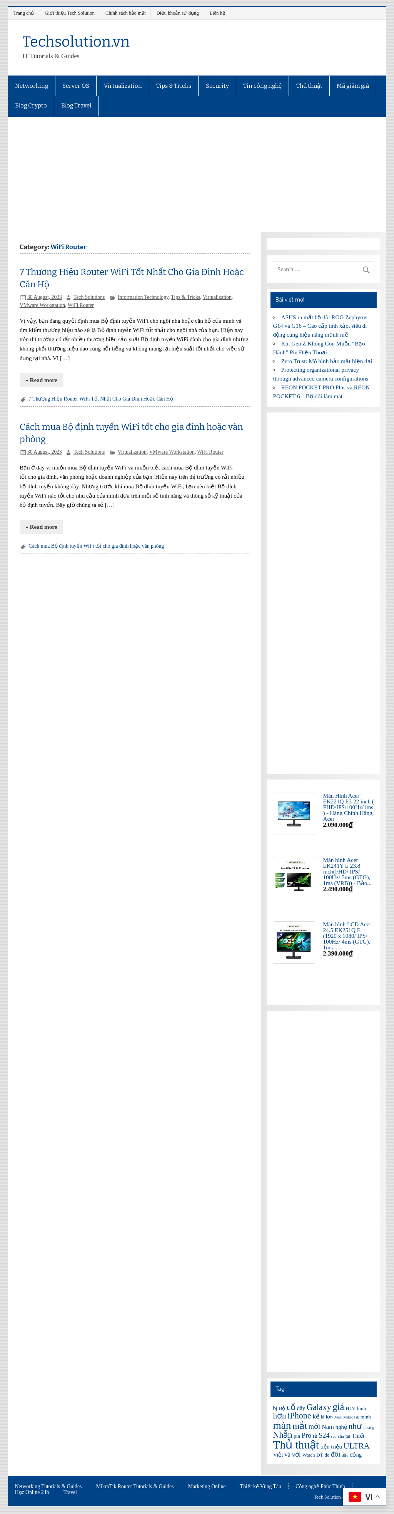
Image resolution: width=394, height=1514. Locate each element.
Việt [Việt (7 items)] (278, 1455)
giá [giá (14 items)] (338, 1407)
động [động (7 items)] (356, 1455)
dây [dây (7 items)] (301, 1408)
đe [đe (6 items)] (327, 1455)
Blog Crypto (31, 105)
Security (217, 85)
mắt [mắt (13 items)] (299, 1426)
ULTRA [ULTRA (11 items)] (357, 1445)
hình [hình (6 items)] (361, 1408)
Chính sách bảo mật (125, 13)
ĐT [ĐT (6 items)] (319, 1455)
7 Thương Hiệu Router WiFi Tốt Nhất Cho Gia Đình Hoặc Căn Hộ (100, 399)
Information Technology (143, 297)
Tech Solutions (89, 297)
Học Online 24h (32, 1492)
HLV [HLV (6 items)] (351, 1408)
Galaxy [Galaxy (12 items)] (319, 1407)
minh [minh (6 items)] (366, 1417)
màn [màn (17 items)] (282, 1425)
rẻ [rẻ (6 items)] (315, 1436)
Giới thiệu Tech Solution (70, 13)
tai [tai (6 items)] (348, 1436)
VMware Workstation (42, 305)
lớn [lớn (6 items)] (329, 1417)
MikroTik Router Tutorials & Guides (135, 1486)
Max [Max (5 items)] (338, 1417)
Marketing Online (207, 1486)
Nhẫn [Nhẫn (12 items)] (282, 1435)
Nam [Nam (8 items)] (328, 1426)
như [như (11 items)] (355, 1426)
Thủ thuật (309, 85)
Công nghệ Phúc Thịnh (320, 1486)
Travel (70, 1492)
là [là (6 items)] (322, 1417)
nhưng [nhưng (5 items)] (369, 1427)
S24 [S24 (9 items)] (324, 1435)
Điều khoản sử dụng (178, 13)
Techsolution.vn (76, 41)
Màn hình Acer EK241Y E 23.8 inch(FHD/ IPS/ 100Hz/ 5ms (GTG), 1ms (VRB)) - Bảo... (347, 872)
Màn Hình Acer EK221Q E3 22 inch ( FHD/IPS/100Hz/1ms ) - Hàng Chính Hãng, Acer (348, 807)
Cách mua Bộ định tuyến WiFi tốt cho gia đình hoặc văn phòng (96, 546)
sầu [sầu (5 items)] (341, 1436)
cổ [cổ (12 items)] (291, 1407)
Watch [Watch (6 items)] (308, 1455)
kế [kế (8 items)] (315, 1416)
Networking (31, 85)
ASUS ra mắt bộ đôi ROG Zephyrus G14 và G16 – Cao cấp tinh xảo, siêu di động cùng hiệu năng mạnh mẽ (320, 326)
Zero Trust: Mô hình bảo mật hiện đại (326, 361)
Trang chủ (23, 13)
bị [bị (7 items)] (275, 1408)
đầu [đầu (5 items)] (345, 1455)
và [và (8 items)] (287, 1454)
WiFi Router (81, 305)
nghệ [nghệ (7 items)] (341, 1427)
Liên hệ (217, 13)
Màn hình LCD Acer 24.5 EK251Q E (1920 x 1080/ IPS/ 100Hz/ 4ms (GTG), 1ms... (347, 936)
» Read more (41, 380)
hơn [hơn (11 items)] (279, 1415)
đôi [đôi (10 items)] (336, 1454)
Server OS (75, 85)
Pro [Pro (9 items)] (306, 1435)
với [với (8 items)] (296, 1454)
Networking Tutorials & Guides (48, 1486)
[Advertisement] (197, 174)
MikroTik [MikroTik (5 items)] (351, 1417)
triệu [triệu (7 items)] (336, 1447)
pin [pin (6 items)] (297, 1436)
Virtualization (123, 85)
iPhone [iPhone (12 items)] (299, 1415)
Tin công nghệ (262, 85)
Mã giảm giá (353, 85)
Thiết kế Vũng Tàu (260, 1486)
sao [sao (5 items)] (333, 1436)
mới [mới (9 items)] (314, 1426)
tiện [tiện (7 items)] (325, 1447)
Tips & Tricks (173, 85)
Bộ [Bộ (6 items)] (282, 1408)
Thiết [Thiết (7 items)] (358, 1436)
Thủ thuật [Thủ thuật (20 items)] (296, 1445)
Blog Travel (76, 105)
